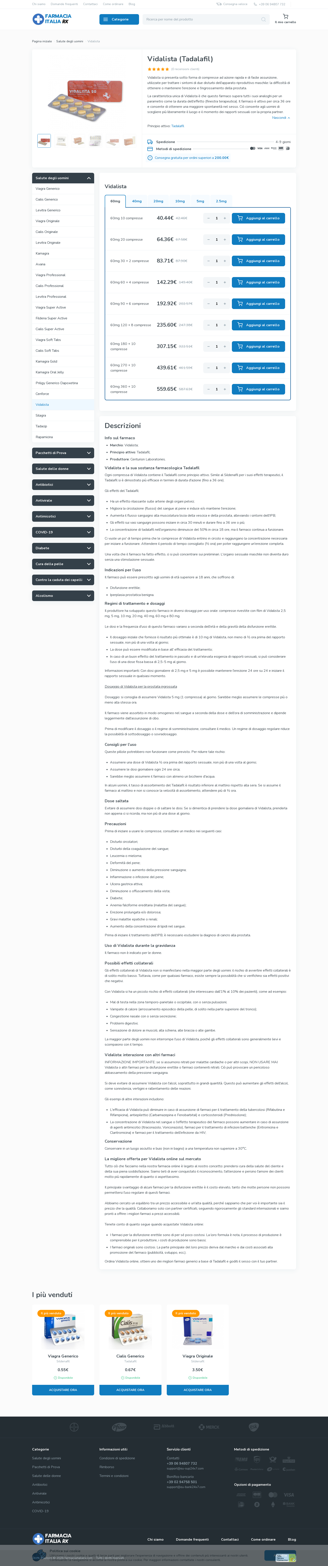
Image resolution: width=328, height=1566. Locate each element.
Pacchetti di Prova (46, 1467)
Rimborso (106, 1467)
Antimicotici (41, 1502)
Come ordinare (113, 4)
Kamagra (42, 253)
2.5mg (221, 201)
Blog (132, 4)
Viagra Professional (50, 275)
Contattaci (90, 4)
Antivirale (39, 1493)
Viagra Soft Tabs (48, 339)
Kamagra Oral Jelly (50, 372)
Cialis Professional (50, 285)
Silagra (41, 415)
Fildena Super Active (51, 318)
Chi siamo (39, 4)
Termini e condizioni (113, 1475)
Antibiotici (39, 1484)
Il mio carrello (285, 19)
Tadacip (41, 426)
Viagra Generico (48, 188)
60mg (115, 201)
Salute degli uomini (69, 41)
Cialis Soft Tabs (47, 350)
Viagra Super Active (51, 307)
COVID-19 (40, 1511)
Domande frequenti (64, 4)
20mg (158, 201)
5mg (200, 201)
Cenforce (42, 393)
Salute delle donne (46, 1475)
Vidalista (94, 41)
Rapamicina (44, 437)
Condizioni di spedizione (117, 1458)
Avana (40, 264)
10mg (180, 201)
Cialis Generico (47, 199)
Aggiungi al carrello (258, 218)
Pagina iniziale (42, 41)
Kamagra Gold (46, 361)
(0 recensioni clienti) (185, 69)
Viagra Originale (48, 221)
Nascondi (281, 117)
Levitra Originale (48, 242)
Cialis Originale (47, 231)
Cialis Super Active (50, 329)
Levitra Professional (51, 296)
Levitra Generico (48, 210)
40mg (137, 201)
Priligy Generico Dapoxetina (57, 383)
